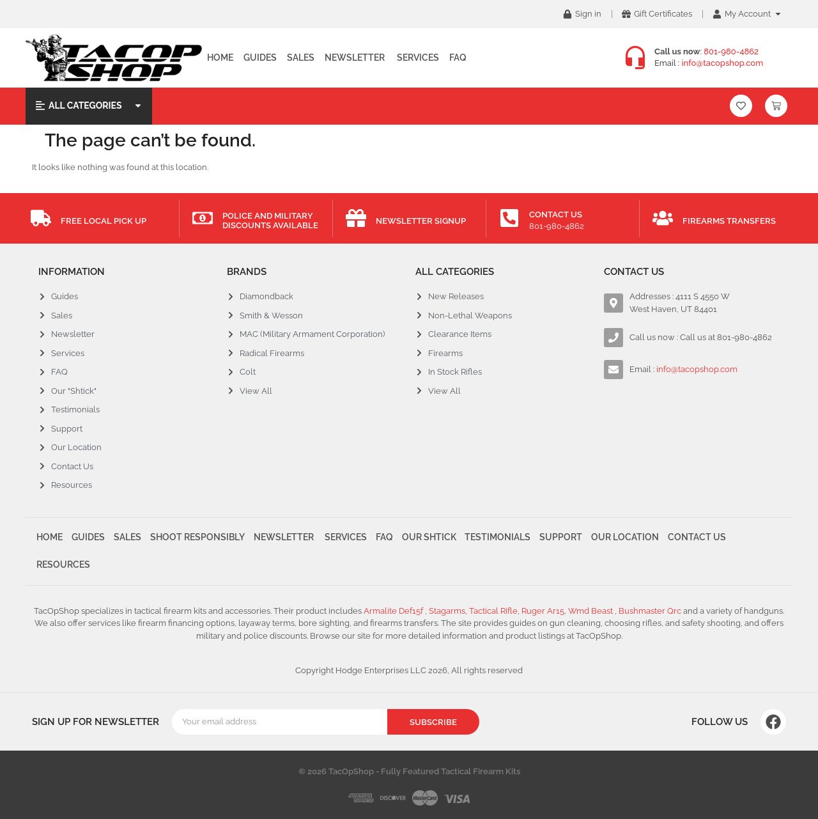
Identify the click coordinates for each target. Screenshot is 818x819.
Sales (300, 57)
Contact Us (555, 214)
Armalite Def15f (394, 611)
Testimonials (498, 538)
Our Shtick (429, 538)
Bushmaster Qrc (649, 611)
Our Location (626, 538)
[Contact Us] (509, 218)
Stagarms (447, 611)
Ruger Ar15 (542, 611)
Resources (63, 564)
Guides (260, 57)
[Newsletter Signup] (356, 218)
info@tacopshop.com (723, 63)
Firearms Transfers (729, 221)
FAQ (458, 57)
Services (417, 57)
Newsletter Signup (421, 221)
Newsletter (355, 57)
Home (220, 57)
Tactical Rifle (493, 611)
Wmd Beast (591, 611)
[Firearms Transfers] (662, 218)
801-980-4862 (731, 51)
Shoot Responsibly (197, 538)
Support (561, 538)
